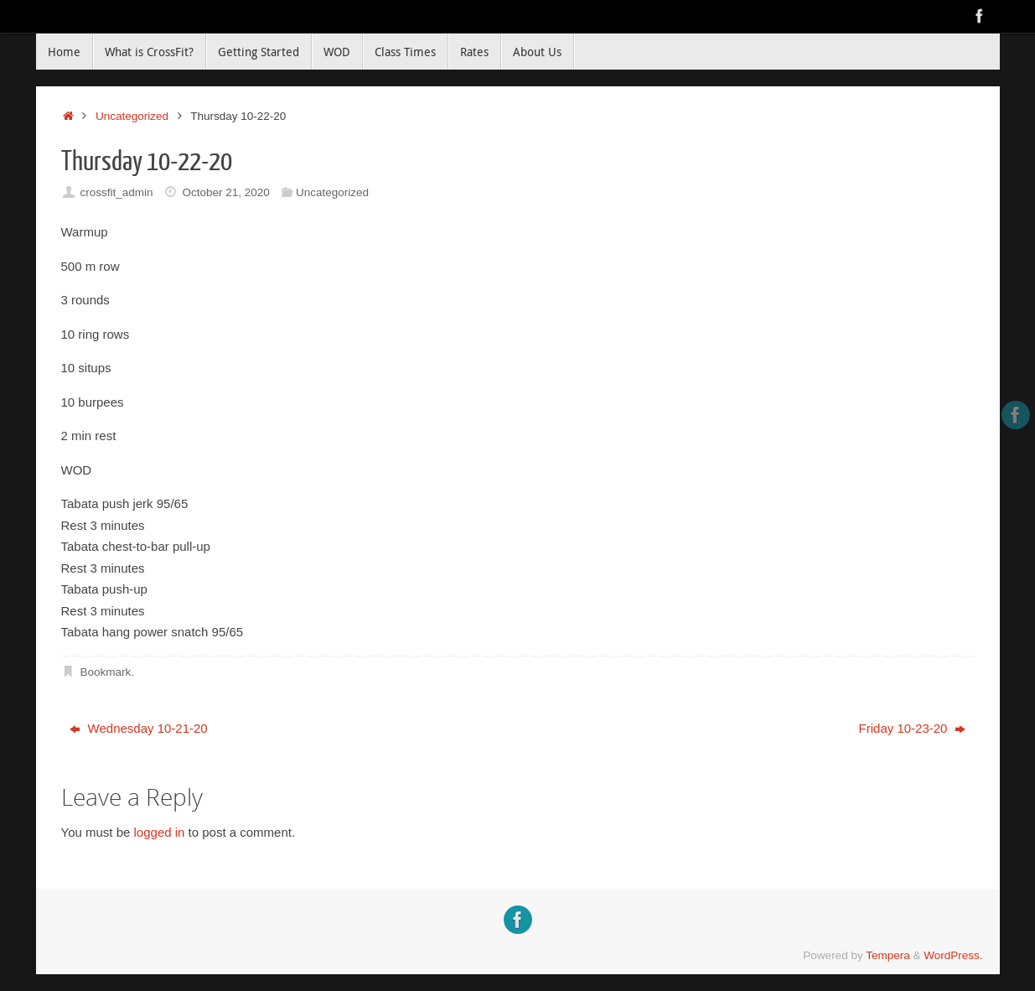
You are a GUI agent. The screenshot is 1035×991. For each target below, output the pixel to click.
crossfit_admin (116, 192)
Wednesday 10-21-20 (138, 728)
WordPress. (953, 955)
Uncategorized (132, 116)
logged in (159, 832)
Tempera (888, 955)
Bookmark (105, 672)
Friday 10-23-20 (912, 728)
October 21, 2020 (225, 192)
